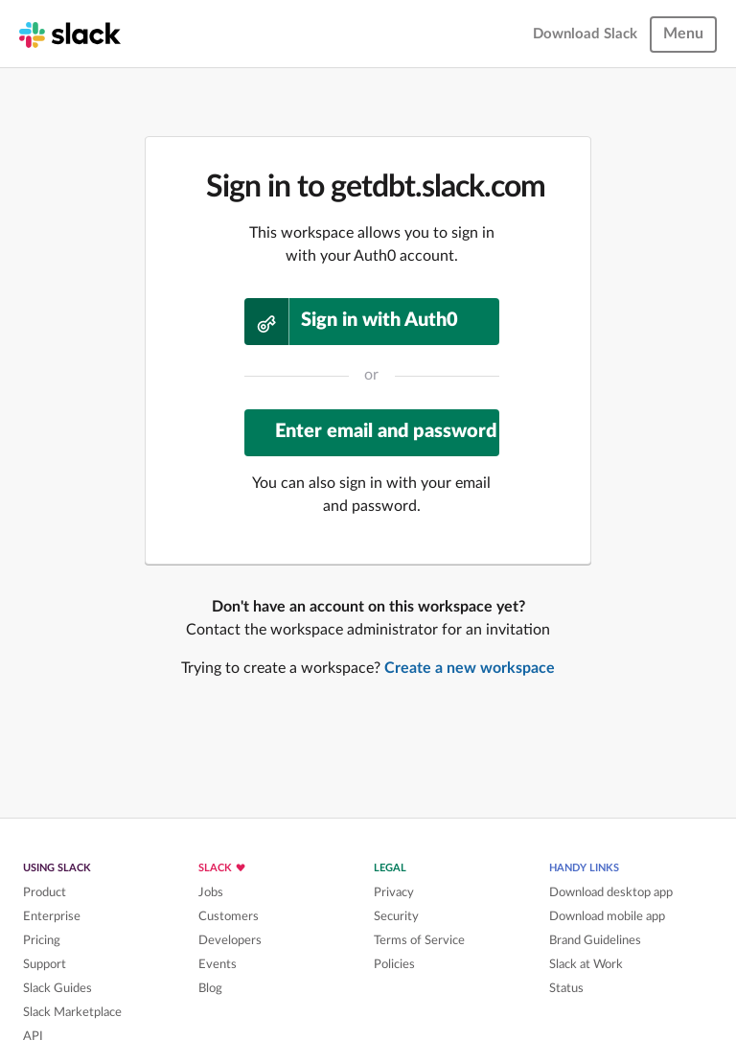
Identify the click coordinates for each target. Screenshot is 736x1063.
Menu (683, 33)
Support (44, 964)
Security (396, 916)
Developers (230, 940)
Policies (394, 964)
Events (217, 964)
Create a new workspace (469, 668)
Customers (228, 916)
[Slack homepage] (70, 33)
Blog (210, 988)
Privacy (394, 892)
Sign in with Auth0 (351, 321)
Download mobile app (607, 916)
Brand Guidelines (595, 940)
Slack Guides (57, 988)
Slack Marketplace (72, 1012)
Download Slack (585, 34)
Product (44, 892)
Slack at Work (586, 964)
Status (566, 988)
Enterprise (51, 916)
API (33, 1036)
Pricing (41, 940)
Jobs (210, 892)
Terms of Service (419, 940)
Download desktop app (611, 892)
